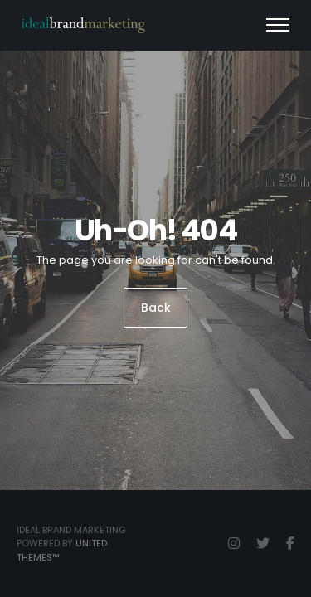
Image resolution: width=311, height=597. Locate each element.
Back (156, 307)
